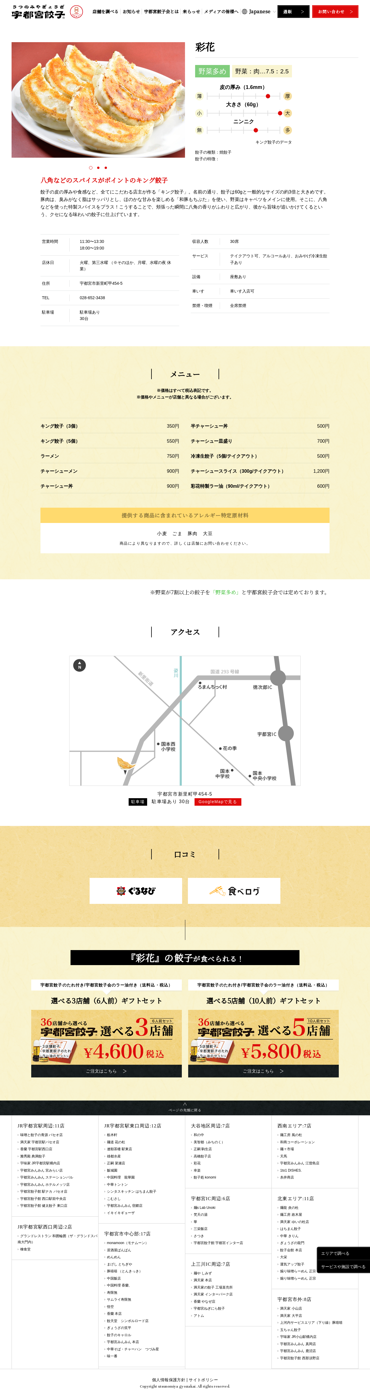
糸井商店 (287, 1177)
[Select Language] (259, 11)
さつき (199, 1236)
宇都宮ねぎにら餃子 (209, 1308)
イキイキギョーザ (121, 1213)
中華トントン (117, 1185)
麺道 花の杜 (116, 1142)
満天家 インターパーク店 (213, 1294)
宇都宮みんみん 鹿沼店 (298, 1351)
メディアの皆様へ (221, 11)
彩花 (197, 1163)
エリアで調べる (335, 1253)
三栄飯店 (201, 1229)
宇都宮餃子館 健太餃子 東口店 (43, 1206)
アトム (199, 1316)
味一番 (112, 1356)
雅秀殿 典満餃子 (32, 1156)
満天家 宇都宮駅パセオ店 (39, 1142)
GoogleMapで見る (218, 801)
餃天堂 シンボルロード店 (128, 1321)
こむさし (114, 1199)
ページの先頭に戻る (185, 1109)
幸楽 (197, 1170)
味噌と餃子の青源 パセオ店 (41, 1135)
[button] (90, 168)
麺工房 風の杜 (291, 1135)
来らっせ (191, 11)
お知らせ (131, 11)
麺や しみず (203, 1273)
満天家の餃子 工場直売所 (213, 1287)
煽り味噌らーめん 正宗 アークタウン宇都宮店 (316, 1271)
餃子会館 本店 (291, 1250)
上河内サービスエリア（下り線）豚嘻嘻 (311, 1323)
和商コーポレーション (297, 1142)
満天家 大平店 (291, 1316)
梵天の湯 (201, 1215)
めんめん (114, 1257)
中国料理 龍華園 (121, 1177)
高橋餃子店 (202, 1156)
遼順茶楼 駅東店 (119, 1149)
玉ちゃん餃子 (290, 1330)
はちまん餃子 (290, 1229)
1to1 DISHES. (291, 1170)
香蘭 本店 (114, 1314)
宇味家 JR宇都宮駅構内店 (40, 1163)
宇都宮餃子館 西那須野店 (299, 1358)
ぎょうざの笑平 (119, 1328)
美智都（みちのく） (209, 1142)
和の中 (199, 1135)
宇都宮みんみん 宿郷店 (125, 1206)
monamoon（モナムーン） (128, 1243)
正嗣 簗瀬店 (116, 1163)
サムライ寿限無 (119, 1299)
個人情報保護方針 (168, 1379)
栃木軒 (112, 1135)
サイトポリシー (203, 1379)
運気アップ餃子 (292, 1264)
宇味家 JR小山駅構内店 (298, 1337)
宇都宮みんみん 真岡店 (298, 1344)
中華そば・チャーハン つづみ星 (133, 1349)
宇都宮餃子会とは (161, 11)
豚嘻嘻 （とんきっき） (125, 1271)
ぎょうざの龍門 (292, 1243)
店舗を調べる (105, 11)
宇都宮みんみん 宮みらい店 (41, 1170)
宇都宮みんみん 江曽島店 (299, 1163)
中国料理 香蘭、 (119, 1285)
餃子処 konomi (205, 1177)
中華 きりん (289, 1236)
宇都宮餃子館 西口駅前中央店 (43, 1199)
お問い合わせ (331, 11)
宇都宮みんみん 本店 (123, 1342)
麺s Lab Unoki (204, 1208)
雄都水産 (114, 1156)
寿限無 (112, 1293)
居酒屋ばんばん (119, 1250)
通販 (287, 11)
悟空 (110, 1307)
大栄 (283, 1257)
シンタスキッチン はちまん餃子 (131, 1191)
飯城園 (112, 1170)
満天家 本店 (203, 1280)
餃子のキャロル (119, 1335)
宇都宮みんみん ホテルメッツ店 (45, 1185)
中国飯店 (114, 1278)
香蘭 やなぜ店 (204, 1302)
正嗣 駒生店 (203, 1149)
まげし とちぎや (119, 1264)
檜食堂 (25, 1249)
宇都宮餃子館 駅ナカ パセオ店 (43, 1191)
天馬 (283, 1156)
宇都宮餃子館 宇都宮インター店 (218, 1243)
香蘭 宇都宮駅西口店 (36, 1149)
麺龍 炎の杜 (289, 1208)
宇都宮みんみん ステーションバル (46, 1177)
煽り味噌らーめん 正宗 (298, 1278)
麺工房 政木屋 (291, 1215)
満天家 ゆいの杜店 (294, 1222)
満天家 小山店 (291, 1308)
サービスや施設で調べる (343, 1266)
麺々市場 (287, 1149)
